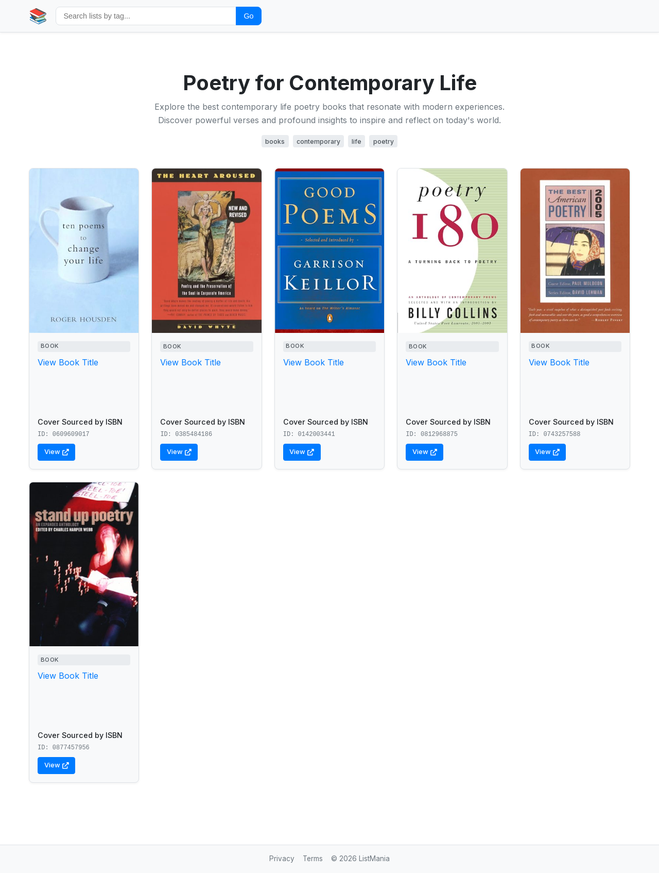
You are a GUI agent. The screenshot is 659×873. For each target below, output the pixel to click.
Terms (313, 858)
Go (248, 16)
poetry (383, 141)
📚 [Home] (38, 16)
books (275, 141)
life (356, 141)
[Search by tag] (146, 16)
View (56, 452)
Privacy (281, 858)
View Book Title (68, 362)
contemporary (318, 141)
